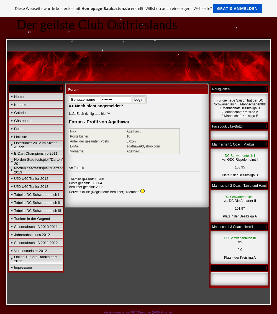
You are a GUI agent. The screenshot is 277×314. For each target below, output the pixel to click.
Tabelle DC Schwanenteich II (37, 203)
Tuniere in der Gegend (32, 219)
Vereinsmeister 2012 (30, 251)
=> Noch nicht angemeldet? (96, 105)
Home (19, 97)
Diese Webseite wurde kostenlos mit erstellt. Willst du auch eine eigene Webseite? (138, 8)
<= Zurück (76, 168)
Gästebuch (23, 121)
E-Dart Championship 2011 (36, 153)
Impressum (23, 267)
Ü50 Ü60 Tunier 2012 (31, 179)
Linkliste (20, 137)
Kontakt (20, 105)
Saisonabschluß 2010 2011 (36, 227)
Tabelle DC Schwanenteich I (36, 195)
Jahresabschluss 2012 (32, 235)
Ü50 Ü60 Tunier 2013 (31, 187)
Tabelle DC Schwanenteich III (37, 211)
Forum (19, 129)
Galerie (20, 113)
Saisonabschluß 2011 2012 (36, 243)
